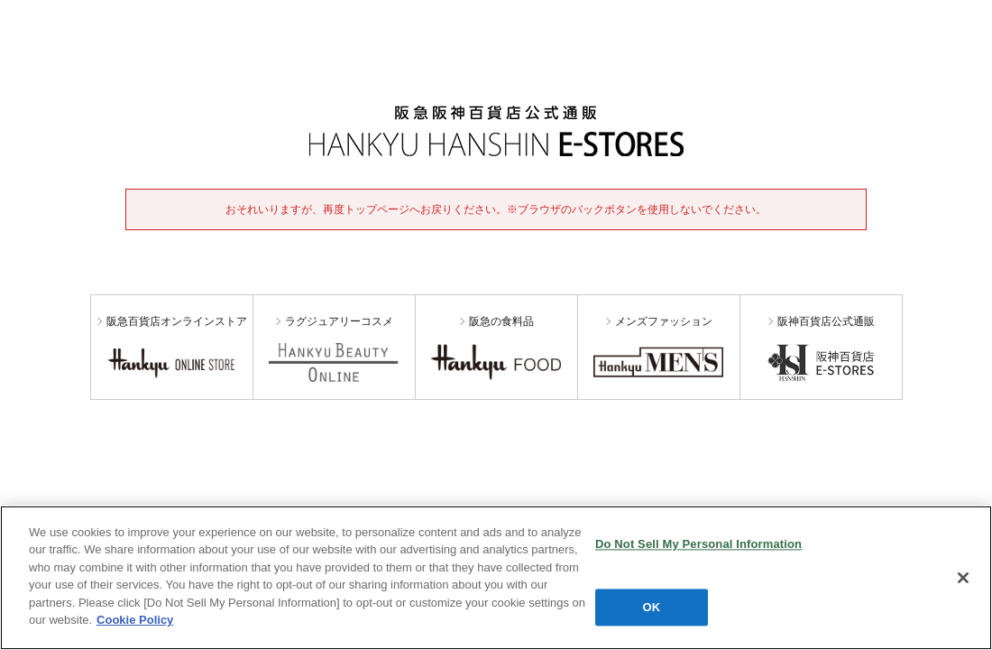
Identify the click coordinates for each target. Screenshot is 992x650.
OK (652, 607)
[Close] (963, 578)
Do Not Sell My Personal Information (698, 544)
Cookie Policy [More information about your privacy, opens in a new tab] (134, 620)
